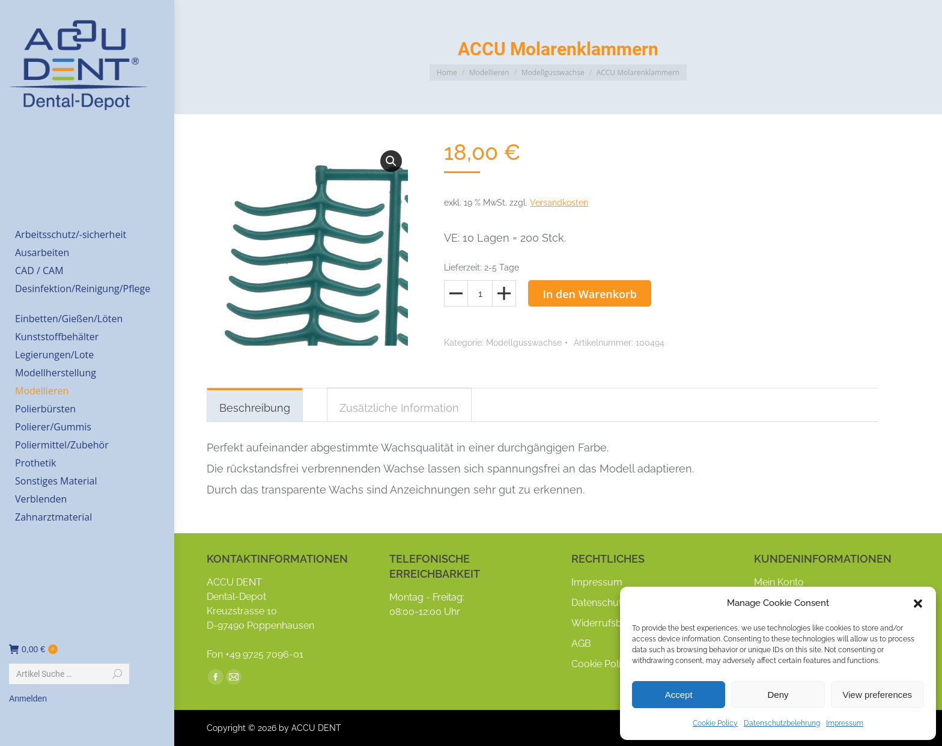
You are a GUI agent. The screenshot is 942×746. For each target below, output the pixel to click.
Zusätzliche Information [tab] (399, 408)
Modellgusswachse (524, 342)
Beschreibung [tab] (254, 408)
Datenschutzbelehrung (782, 723)
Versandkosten (559, 202)
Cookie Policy (715, 723)
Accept (679, 694)
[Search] (69, 674)
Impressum (844, 723)
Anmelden (28, 698)
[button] (918, 604)
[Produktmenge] (480, 293)
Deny (777, 694)
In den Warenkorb (589, 294)
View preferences (878, 694)
